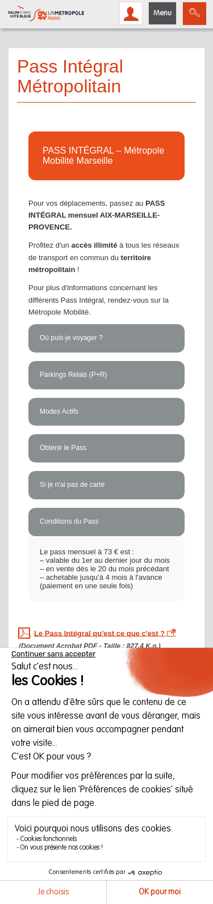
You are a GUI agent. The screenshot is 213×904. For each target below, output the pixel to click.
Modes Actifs (59, 411)
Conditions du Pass (69, 521)
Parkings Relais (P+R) (73, 375)
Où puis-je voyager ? (71, 338)
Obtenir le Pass (63, 448)
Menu (162, 13)
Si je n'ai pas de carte (72, 485)
